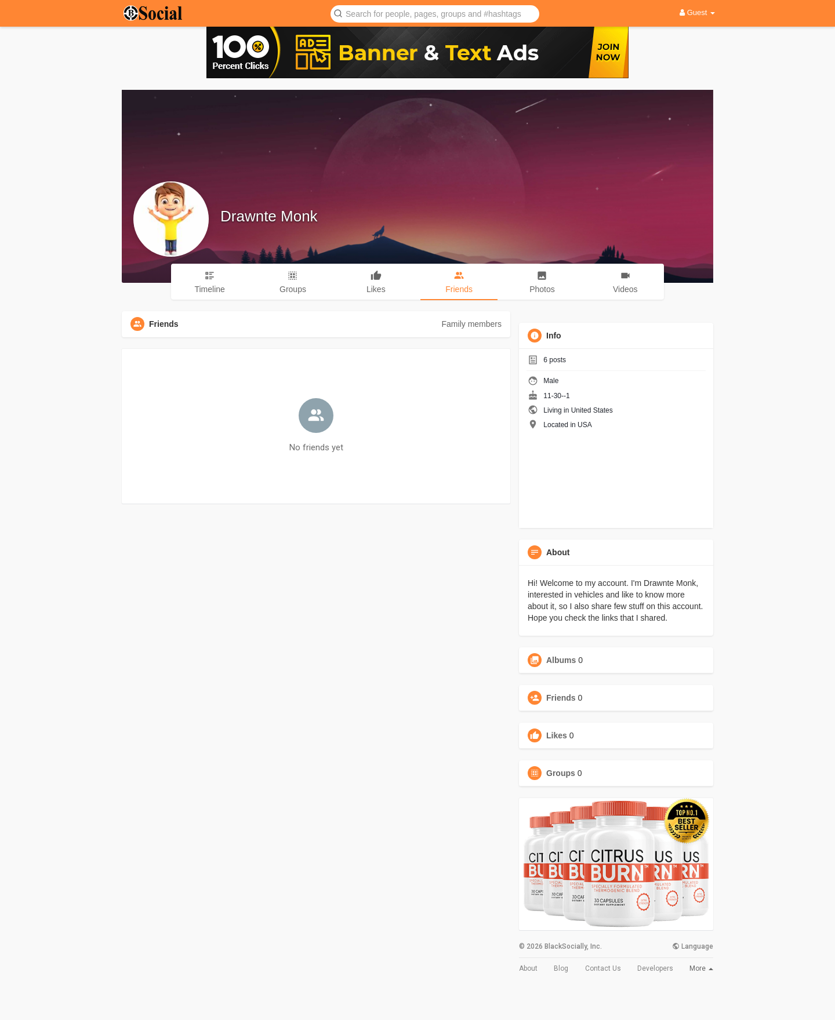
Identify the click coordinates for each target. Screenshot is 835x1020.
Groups (560, 773)
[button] (434, 13)
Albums (561, 660)
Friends (561, 697)
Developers (655, 968)
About (528, 968)
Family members (472, 324)
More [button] (701, 968)
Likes (556, 735)
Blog (561, 968)
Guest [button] (697, 12)
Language (692, 946)
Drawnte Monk (269, 216)
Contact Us (603, 968)
